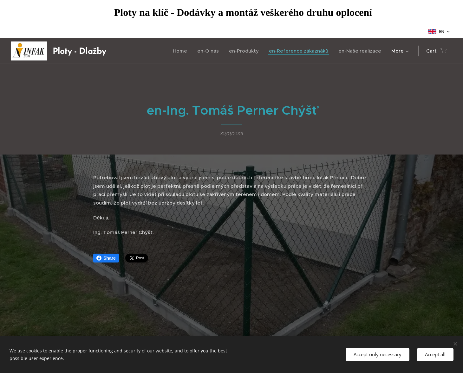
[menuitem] (181, 51)
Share (106, 258)
